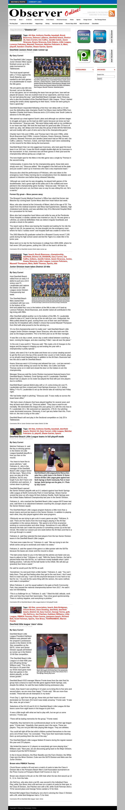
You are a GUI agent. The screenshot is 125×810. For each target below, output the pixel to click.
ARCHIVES (101, 70)
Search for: (100, 74)
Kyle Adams (52, 42)
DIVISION (46, 257)
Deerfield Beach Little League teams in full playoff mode (37, 436)
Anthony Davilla (43, 35)
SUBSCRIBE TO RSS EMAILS (98, 15)
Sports (78, 19)
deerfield (27, 257)
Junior (69, 259)
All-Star (32, 35)
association (41, 607)
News (21, 19)
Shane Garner (39, 47)
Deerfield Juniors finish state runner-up (29, 50)
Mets (65, 44)
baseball (55, 35)
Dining (47, 23)
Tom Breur (40, 619)
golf (67, 612)
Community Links (35, 2)
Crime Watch (50, 19)
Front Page (13, 19)
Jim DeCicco (29, 614)
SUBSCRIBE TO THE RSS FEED (97, 12)
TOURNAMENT (52, 619)
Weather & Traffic (18, 2)
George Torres (58, 612)
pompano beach (53, 616)
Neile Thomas (40, 263)
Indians (33, 259)
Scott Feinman (20, 619)
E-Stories (29, 19)
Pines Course (39, 616)
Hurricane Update (57, 23)
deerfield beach (56, 37)
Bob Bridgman (60, 607)
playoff (13, 47)
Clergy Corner (87, 19)
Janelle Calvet (55, 40)
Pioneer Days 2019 (71, 23)
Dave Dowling (42, 610)
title (55, 263)
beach (31, 254)
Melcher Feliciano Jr (53, 44)
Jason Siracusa (58, 259)
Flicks (72, 19)
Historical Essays (62, 19)
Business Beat (39, 19)
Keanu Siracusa (39, 42)
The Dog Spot (14, 23)
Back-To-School (84, 23)
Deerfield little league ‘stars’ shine (26, 624)
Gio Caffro (43, 40)
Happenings (39, 23)
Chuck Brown (29, 610)
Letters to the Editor (27, 23)
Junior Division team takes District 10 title (30, 267)
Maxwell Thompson (18, 263)
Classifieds (95, 23)
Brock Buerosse (42, 254)
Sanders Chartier (24, 47)
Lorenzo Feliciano (18, 44)
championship (57, 254)
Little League (65, 42)
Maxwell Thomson (35, 44)
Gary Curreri (31, 40)
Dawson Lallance (40, 37)
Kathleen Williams (56, 614)
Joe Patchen (41, 614)
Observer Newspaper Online (27, 808)
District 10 (36, 257)
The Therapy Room (100, 19)
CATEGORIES (81, 70)
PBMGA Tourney (24, 616)
